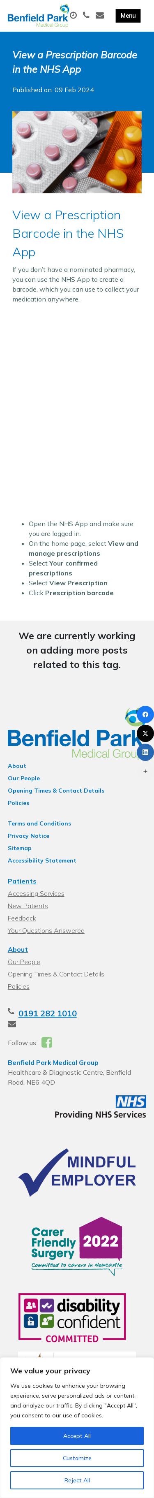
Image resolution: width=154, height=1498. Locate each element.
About (17, 766)
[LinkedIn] (145, 752)
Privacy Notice (28, 835)
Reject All (77, 1480)
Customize (77, 1458)
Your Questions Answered (46, 930)
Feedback (22, 918)
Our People (24, 778)
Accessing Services (36, 893)
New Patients (28, 906)
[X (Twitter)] (145, 733)
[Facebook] (145, 714)
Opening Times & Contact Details (56, 790)
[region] (77, 1427)
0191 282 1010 (47, 1013)
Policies (18, 803)
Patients (22, 881)
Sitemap (20, 848)
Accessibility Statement (42, 860)
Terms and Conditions (39, 823)
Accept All (77, 1436)
